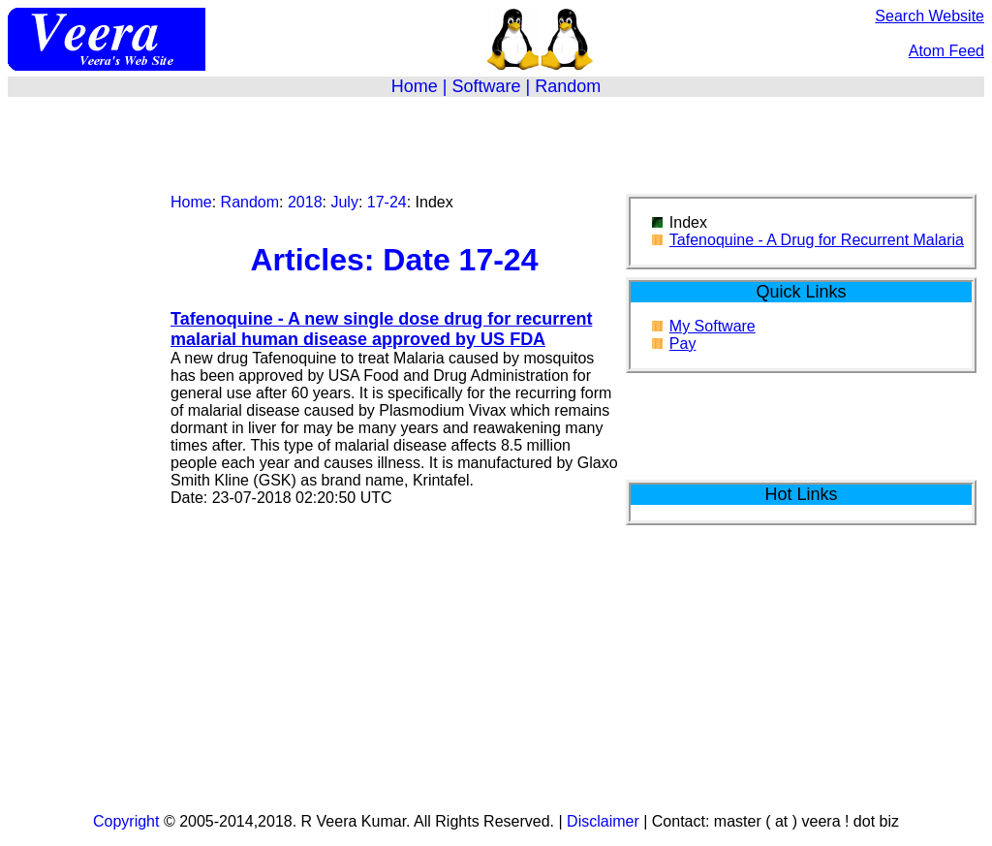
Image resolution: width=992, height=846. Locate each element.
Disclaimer (603, 821)
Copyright (126, 821)
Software (485, 86)
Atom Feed (946, 51)
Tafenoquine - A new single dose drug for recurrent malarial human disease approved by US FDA (381, 329)
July (343, 202)
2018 (305, 202)
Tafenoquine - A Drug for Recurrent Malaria (816, 240)
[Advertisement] (496, 141)
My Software (712, 326)
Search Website (929, 16)
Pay (683, 343)
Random (568, 86)
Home (414, 86)
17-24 (387, 202)
